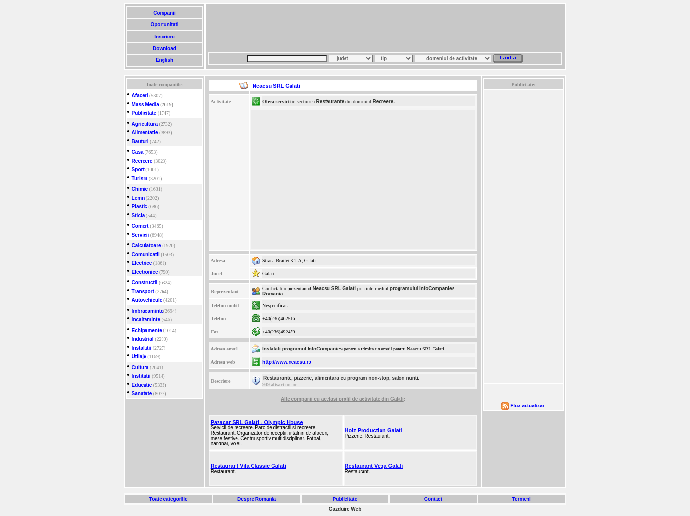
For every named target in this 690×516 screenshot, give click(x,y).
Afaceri (140, 95)
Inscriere (164, 36)
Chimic (140, 189)
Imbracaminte (147, 310)
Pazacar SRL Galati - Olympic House (257, 422)
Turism (140, 178)
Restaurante (330, 101)
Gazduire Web (345, 509)
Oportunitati (164, 24)
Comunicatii (146, 254)
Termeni (521, 499)
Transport (143, 291)
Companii (164, 13)
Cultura (140, 367)
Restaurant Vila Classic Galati (248, 466)
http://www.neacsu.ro (286, 362)
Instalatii (142, 347)
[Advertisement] (385, 28)
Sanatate (142, 393)
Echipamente (147, 330)
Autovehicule (147, 300)
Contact (433, 499)
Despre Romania (256, 499)
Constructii (145, 282)
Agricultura (145, 124)
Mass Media (145, 104)
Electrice (142, 263)
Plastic (139, 206)
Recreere (142, 161)
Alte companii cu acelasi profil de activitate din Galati (342, 399)
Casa (138, 152)
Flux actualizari (527, 405)
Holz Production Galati (373, 430)
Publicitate (144, 113)
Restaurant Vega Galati (374, 466)
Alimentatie (145, 132)
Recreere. (383, 101)
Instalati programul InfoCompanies (302, 348)
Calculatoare (146, 245)
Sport (138, 169)
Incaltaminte (146, 319)
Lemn (138, 198)
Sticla (138, 215)
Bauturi (140, 141)
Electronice (145, 272)
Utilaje (139, 356)
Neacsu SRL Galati (334, 288)
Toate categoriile (168, 499)
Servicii (140, 235)
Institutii (141, 376)
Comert (140, 226)
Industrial (143, 339)
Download (164, 48)
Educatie (142, 384)
